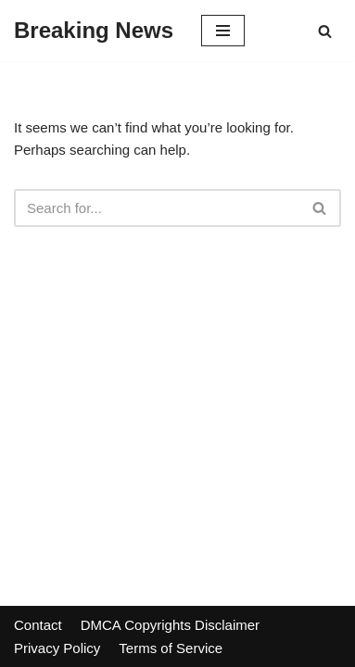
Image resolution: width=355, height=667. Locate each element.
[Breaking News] (93, 30)
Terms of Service (170, 648)
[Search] (325, 31)
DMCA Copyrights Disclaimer (170, 625)
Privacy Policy (57, 648)
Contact (38, 625)
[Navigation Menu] (223, 30)
